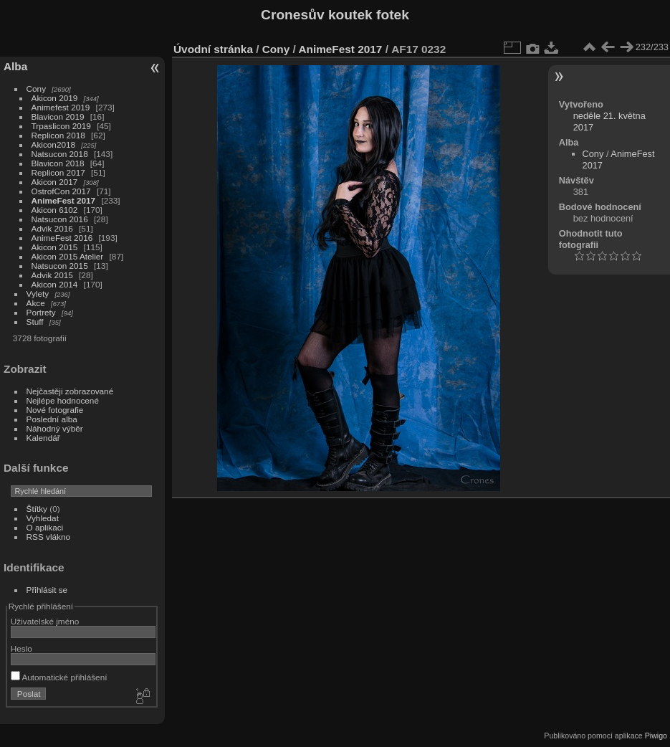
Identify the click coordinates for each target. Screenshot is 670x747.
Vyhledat (43, 518)
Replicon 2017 (58, 172)
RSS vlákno (48, 536)
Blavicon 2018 (58, 163)
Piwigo (656, 735)
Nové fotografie (55, 409)
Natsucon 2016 (60, 219)
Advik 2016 (52, 228)
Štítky (37, 508)
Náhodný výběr (55, 428)
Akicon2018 (54, 144)
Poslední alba (52, 419)
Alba (15, 66)
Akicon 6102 (55, 209)
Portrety (41, 312)
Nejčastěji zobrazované (70, 391)
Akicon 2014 (55, 284)
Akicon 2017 (55, 181)
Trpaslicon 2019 (61, 125)
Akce (36, 303)
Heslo (21, 648)
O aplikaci (45, 527)
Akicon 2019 (55, 98)
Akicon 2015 (55, 247)
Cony (36, 88)
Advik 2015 (52, 275)
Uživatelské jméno (45, 621)
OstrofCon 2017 (61, 191)
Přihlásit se (47, 589)
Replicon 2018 (58, 135)
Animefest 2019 (61, 107)
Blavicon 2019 (58, 116)
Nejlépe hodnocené (63, 400)
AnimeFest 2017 (64, 200)
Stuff (35, 321)
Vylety (38, 293)
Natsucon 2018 (60, 153)
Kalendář (43, 437)
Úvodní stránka (213, 49)
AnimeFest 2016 (62, 237)
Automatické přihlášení (59, 677)
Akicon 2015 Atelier (68, 256)
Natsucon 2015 (60, 265)
